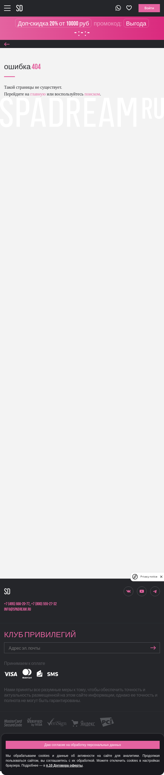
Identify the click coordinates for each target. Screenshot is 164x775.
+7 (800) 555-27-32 (44, 604)
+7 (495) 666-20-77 (17, 604)
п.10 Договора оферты (64, 765)
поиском (91, 94)
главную (37, 94)
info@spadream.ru (17, 609)
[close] (161, 577)
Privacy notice (148, 576)
